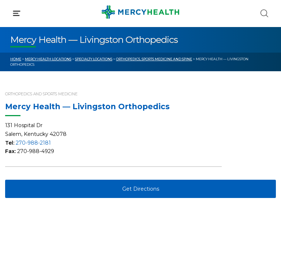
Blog (157, 140)
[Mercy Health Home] (14, 11)
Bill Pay (20, 153)
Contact (20, 167)
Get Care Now (28, 140)
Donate (161, 167)
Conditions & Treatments (43, 68)
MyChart (162, 153)
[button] (140, 36)
